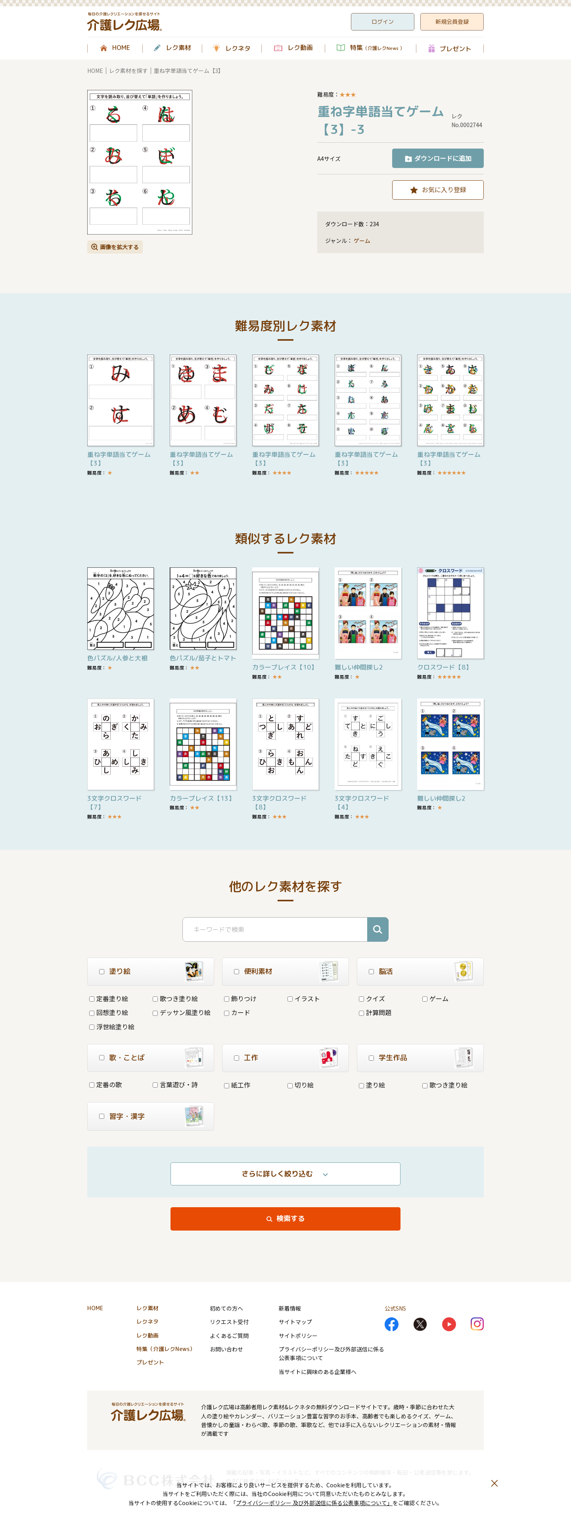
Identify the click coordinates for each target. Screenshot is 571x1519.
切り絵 (300, 1085)
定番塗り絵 (108, 998)
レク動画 (300, 48)
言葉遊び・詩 (175, 1084)
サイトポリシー (298, 1336)
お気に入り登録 (444, 189)
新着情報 (290, 1308)
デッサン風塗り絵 (182, 1012)
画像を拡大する (119, 247)
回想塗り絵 (108, 1012)
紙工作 (237, 1085)
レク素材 (178, 48)
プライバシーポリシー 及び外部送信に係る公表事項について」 (314, 1503)
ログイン (383, 21)
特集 (377, 48)
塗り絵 (372, 1085)
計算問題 (375, 1012)
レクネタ (238, 48)
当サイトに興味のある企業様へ (317, 1372)
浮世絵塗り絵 (111, 1026)
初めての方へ (226, 1308)
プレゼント (455, 48)
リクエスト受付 (229, 1322)
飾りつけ (240, 998)
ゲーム (362, 240)
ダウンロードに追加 (442, 158)
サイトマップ (295, 1322)
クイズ (372, 998)
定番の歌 (105, 1084)
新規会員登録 (452, 21)
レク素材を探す (128, 70)
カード (237, 1012)
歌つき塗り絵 (175, 998)
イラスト (303, 998)
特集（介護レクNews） (165, 1349)
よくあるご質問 (229, 1336)
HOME (121, 48)
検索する (290, 1218)
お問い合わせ (226, 1349)
